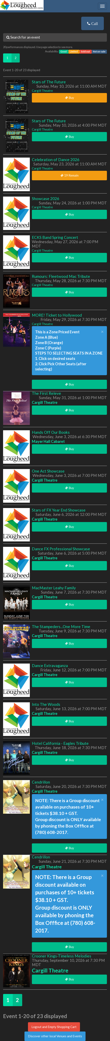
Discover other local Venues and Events (55, 1036)
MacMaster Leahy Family (54, 587)
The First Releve (46, 393)
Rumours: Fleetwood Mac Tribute (61, 276)
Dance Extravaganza (50, 665)
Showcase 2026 (45, 198)
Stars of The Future (49, 81)
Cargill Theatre (42, 90)
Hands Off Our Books (51, 432)
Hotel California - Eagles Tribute (60, 743)
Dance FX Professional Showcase (61, 548)
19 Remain (69, 175)
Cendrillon (41, 782)
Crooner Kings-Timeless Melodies (61, 956)
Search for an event (23, 37)
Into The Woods (46, 704)
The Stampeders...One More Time (61, 626)
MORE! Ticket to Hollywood (57, 315)
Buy (69, 97)
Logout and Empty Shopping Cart (53, 1027)
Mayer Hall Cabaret (48, 441)
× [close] (102, 331)
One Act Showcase (48, 471)
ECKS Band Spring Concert (55, 237)
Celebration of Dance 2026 (55, 159)
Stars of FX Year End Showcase (59, 510)
